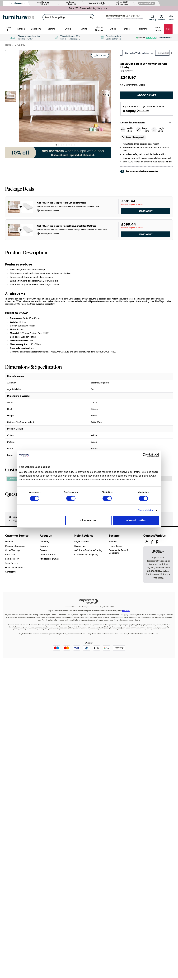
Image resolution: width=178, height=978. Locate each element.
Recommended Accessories (139, 171)
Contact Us (10, 571)
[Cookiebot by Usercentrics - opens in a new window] (145, 455)
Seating (52, 28)
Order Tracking (12, 550)
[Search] (66, 17)
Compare (101, 55)
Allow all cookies (136, 520)
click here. (126, 611)
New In (8, 28)
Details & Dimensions (132, 122)
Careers (43, 550)
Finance (9, 541)
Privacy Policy (115, 546)
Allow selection (88, 520)
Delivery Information (15, 546)
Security (113, 541)
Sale (168, 28)
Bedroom (36, 28)
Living (68, 28)
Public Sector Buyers (15, 567)
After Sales (10, 554)
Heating (143, 28)
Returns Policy (12, 558)
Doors (127, 28)
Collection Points (48, 554)
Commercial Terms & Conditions (118, 551)
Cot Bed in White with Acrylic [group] (139, 53)
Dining (83, 28)
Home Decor (158, 28)
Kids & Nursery (99, 28)
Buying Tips (79, 546)
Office (113, 28)
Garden (21, 28)
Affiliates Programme (49, 558)
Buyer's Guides (81, 541)
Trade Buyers (11, 563)
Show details (145, 510)
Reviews (44, 546)
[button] (108, 95)
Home (8, 44)
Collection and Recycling (86, 554)
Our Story (44, 541)
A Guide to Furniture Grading (88, 550)
